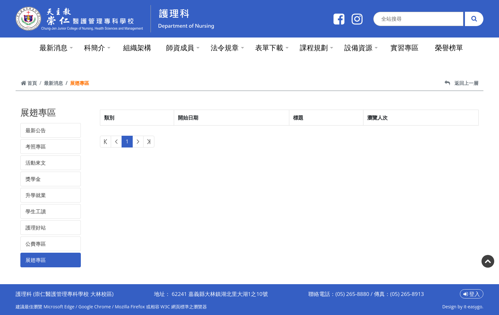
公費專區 (35, 243)
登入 (471, 294)
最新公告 (35, 130)
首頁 (29, 83)
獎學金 (33, 178)
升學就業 (35, 195)
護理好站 (35, 227)
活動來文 (35, 162)
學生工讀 (35, 211)
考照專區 (35, 146)
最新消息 (53, 83)
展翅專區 (35, 260)
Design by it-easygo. (462, 307)
